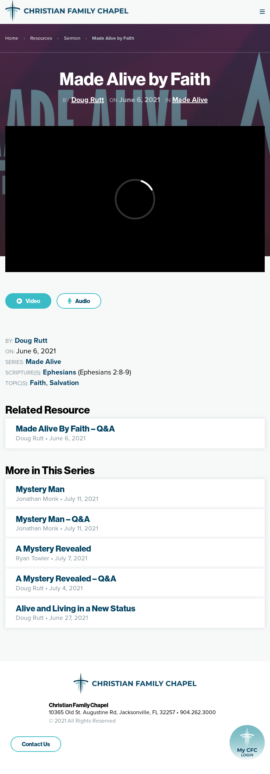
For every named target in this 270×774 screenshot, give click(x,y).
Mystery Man (40, 489)
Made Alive (190, 99)
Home (11, 38)
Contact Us (36, 744)
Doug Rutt (87, 99)
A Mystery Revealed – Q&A (66, 578)
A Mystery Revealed (53, 548)
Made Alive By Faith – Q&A (65, 428)
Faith (38, 382)
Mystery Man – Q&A (53, 519)
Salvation (64, 382)
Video (28, 300)
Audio (79, 300)
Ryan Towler (32, 558)
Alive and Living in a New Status (75, 608)
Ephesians (59, 372)
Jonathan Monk (37, 498)
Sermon (72, 38)
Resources (41, 38)
